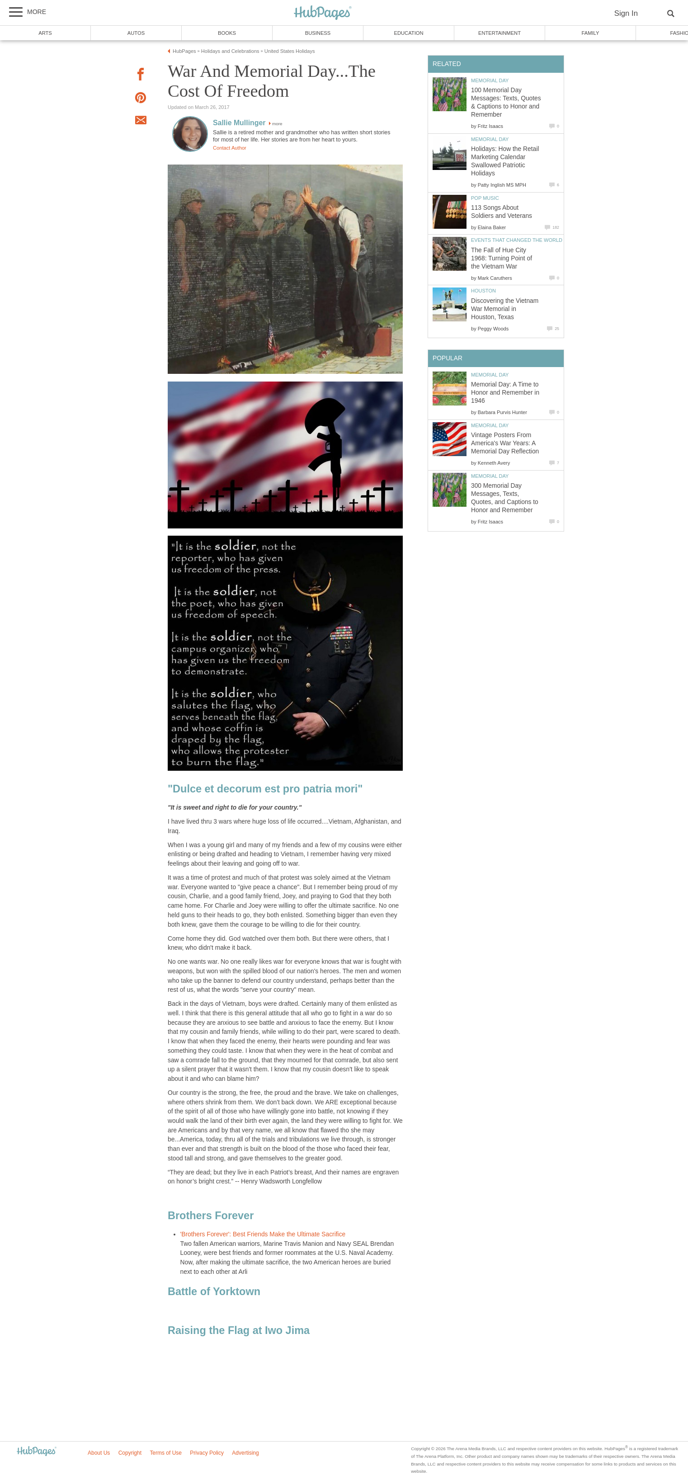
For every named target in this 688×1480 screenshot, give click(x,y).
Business (318, 33)
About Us (99, 1453)
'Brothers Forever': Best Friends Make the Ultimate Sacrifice (263, 1234)
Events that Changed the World (516, 240)
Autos (136, 33)
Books (227, 33)
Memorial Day (490, 80)
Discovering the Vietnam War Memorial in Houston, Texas (504, 309)
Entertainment (499, 33)
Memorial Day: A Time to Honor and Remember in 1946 (505, 392)
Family (590, 33)
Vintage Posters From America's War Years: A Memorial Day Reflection (505, 443)
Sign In (626, 13)
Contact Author (229, 148)
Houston (483, 290)
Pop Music (485, 198)
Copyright (129, 1453)
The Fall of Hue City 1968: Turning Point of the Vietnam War (501, 258)
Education (408, 33)
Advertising (245, 1453)
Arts (45, 33)
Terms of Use (166, 1453)
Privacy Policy (207, 1453)
